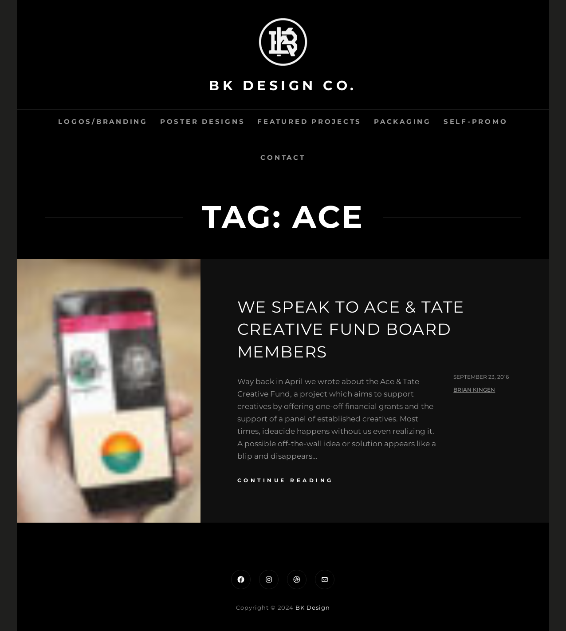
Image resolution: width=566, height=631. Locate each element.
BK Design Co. (283, 85)
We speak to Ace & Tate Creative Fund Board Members (351, 329)
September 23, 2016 (481, 376)
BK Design (312, 607)
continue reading (285, 480)
